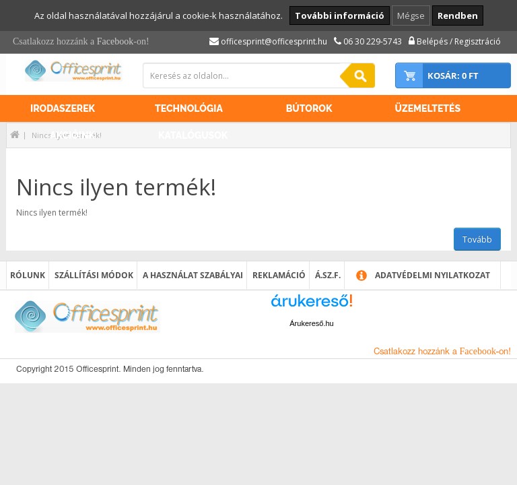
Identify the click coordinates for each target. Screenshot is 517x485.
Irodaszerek (62, 108)
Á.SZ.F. (328, 275)
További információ (339, 15)
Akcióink (72, 135)
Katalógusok (193, 135)
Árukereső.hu (311, 323)
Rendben (458, 15)
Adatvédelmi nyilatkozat (432, 275)
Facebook (115, 41)
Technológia (189, 108)
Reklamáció (279, 275)
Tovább (477, 239)
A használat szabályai (193, 275)
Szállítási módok (94, 275)
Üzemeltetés (427, 108)
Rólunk (27, 275)
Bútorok (309, 108)
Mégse (411, 15)
